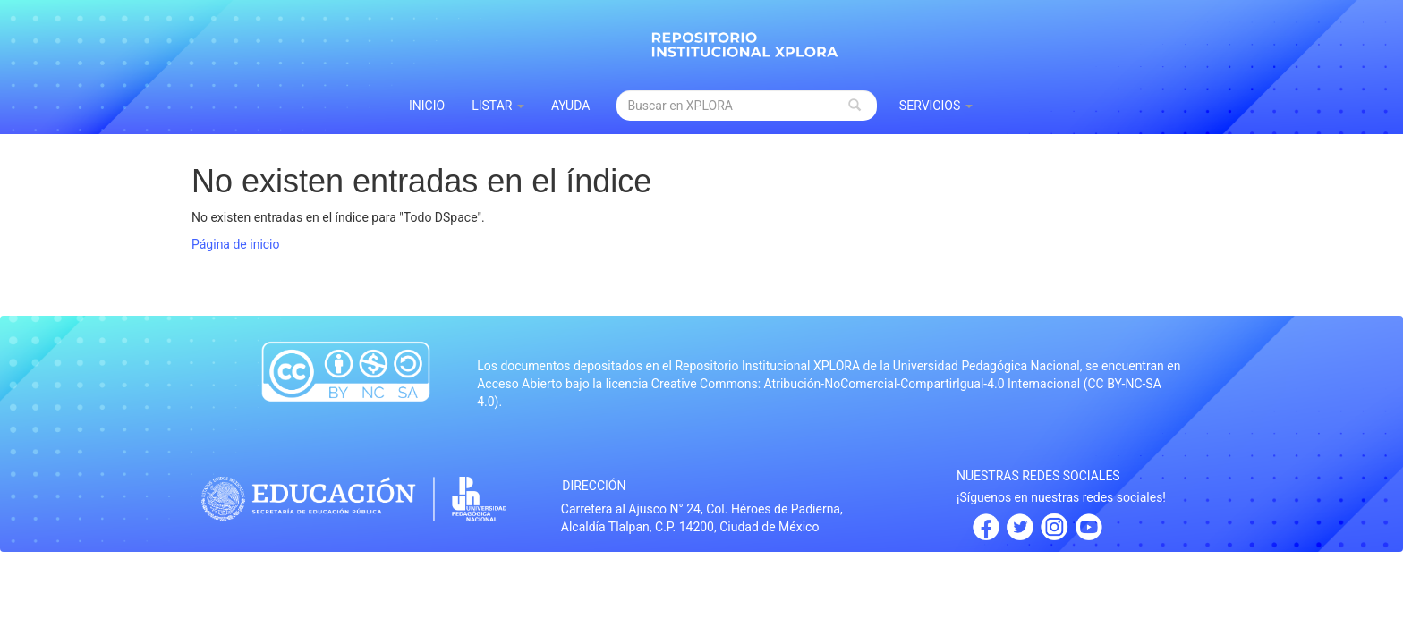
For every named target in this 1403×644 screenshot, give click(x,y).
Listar (498, 105)
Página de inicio (235, 244)
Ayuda (571, 105)
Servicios (936, 105)
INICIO (427, 105)
